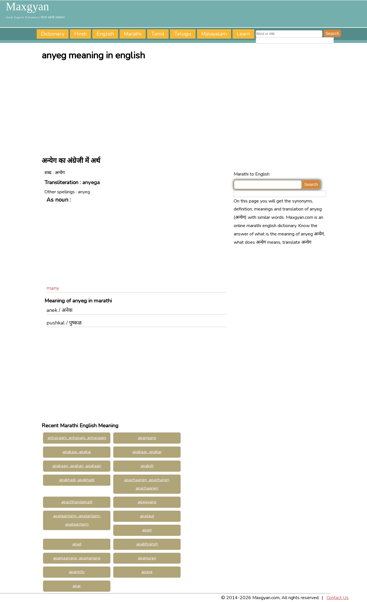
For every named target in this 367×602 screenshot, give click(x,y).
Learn (243, 33)
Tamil (157, 33)
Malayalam (214, 33)
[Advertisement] (185, 107)
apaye (147, 572)
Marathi (132, 33)
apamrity (77, 572)
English (105, 33)
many (52, 288)
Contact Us (338, 598)
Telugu (182, 33)
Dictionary (52, 33)
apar (77, 586)
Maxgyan (27, 6)
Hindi (80, 33)
